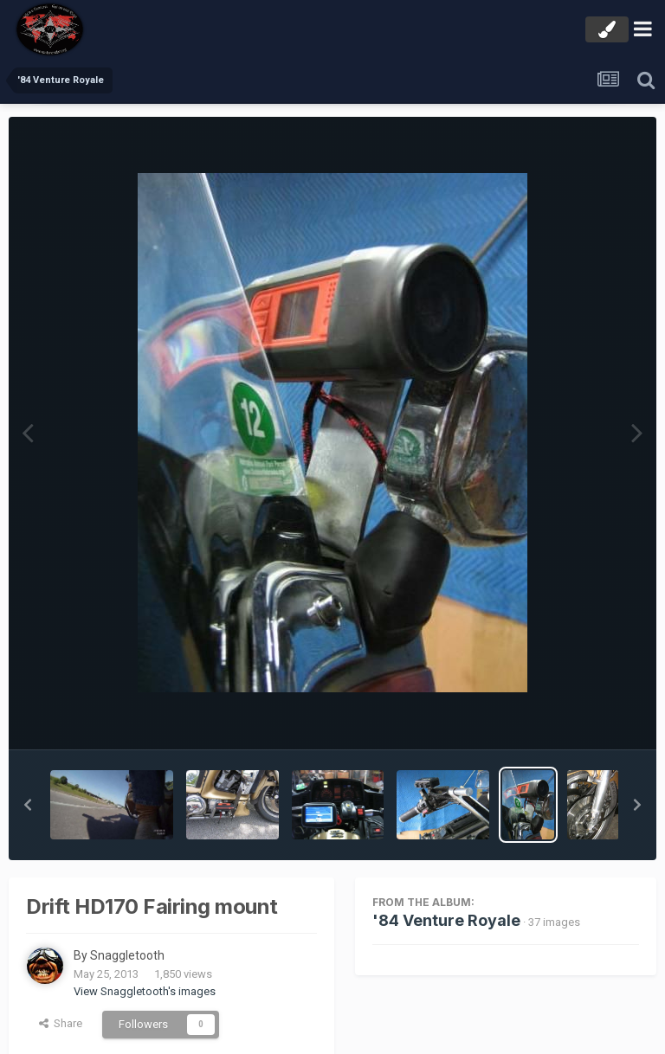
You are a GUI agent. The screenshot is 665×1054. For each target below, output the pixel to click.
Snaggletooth (127, 955)
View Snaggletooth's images (145, 991)
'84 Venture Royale (446, 920)
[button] (28, 805)
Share (60, 1023)
